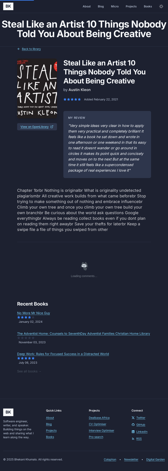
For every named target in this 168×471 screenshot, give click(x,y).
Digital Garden (155, 459)
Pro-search (96, 436)
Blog (101, 6)
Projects (131, 6)
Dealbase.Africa (99, 417)
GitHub (138, 424)
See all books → (29, 371)
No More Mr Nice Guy (33, 313)
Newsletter (131, 459)
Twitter (138, 417)
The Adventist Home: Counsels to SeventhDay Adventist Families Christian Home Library (83, 333)
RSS (137, 438)
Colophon (110, 459)
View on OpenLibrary (37, 126)
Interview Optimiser (101, 430)
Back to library (29, 48)
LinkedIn (139, 431)
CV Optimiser (97, 424)
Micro (115, 6)
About (87, 6)
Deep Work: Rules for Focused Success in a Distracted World (63, 354)
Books (148, 6)
